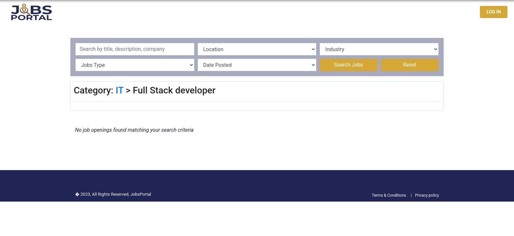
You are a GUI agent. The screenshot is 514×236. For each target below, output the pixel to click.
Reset (409, 65)
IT (120, 90)
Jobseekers (420, 12)
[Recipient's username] (134, 49)
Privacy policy (427, 195)
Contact (451, 12)
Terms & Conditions (389, 195)
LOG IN (493, 11)
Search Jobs (348, 65)
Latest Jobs (384, 12)
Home (355, 12)
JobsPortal (140, 194)
